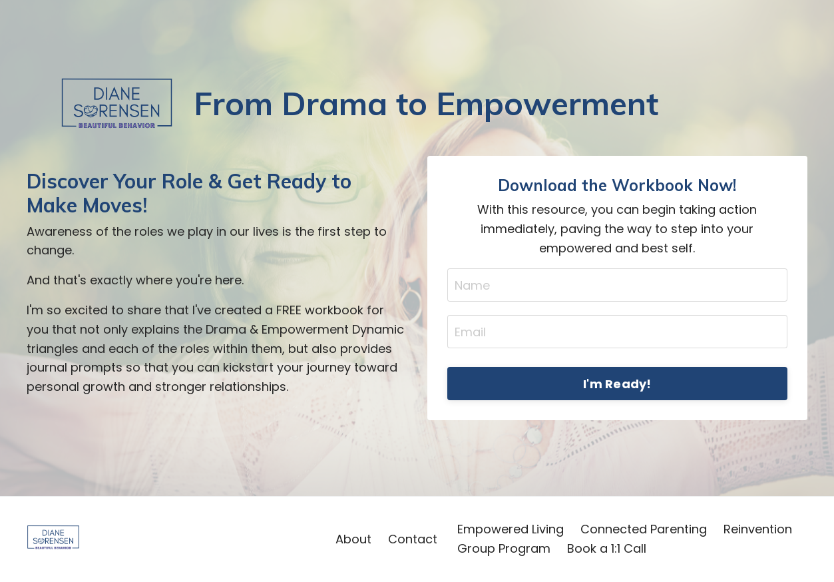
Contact (412, 539)
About (353, 539)
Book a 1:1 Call (606, 548)
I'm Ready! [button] (617, 384)
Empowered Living (510, 529)
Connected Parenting (643, 529)
